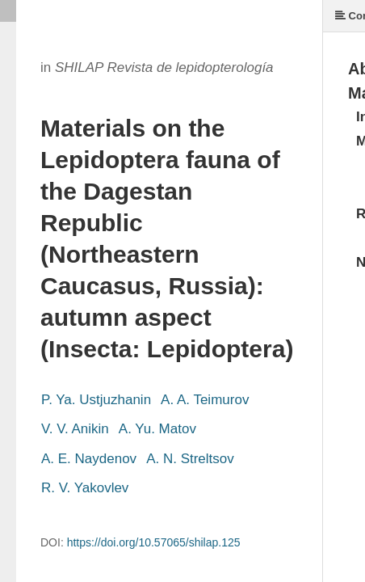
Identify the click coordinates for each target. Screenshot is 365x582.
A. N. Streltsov (190, 458)
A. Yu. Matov (157, 428)
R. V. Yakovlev (84, 488)
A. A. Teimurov (205, 399)
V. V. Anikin (75, 428)
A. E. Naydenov (88, 458)
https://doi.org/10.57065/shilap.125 (154, 542)
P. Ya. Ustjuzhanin (96, 399)
